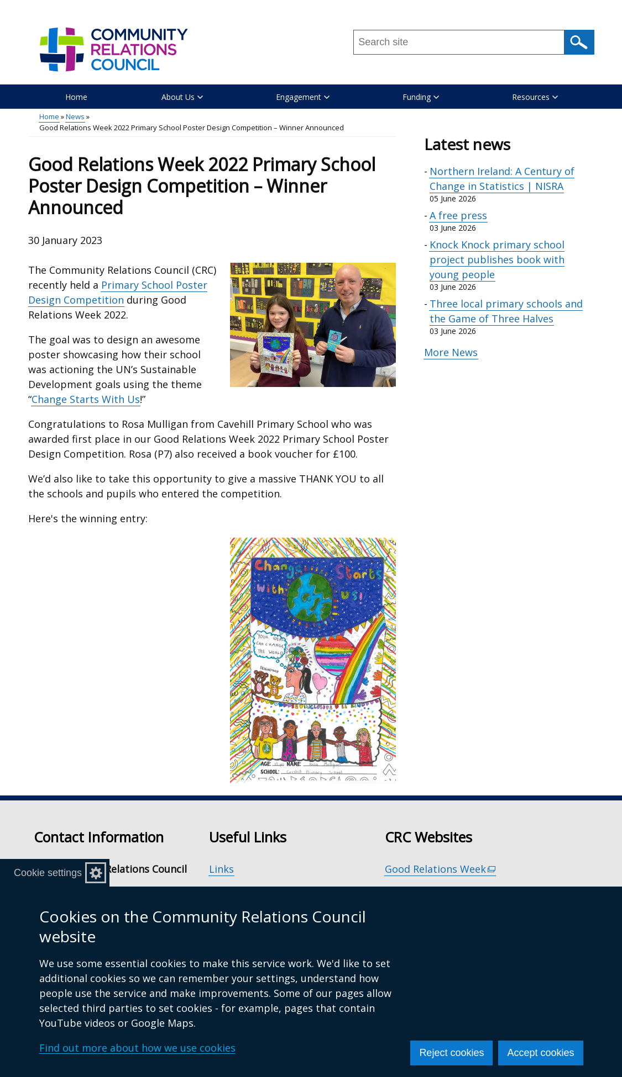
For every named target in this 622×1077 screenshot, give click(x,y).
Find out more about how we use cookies (137, 1047)
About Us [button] (182, 97)
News (75, 116)
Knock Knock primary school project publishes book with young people (497, 259)
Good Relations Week (440, 869)
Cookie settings (48, 872)
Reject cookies (451, 1052)
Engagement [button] (303, 97)
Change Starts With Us (86, 399)
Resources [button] (535, 97)
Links (221, 869)
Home (76, 97)
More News (451, 352)
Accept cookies (540, 1052)
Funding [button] (421, 97)
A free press (458, 215)
